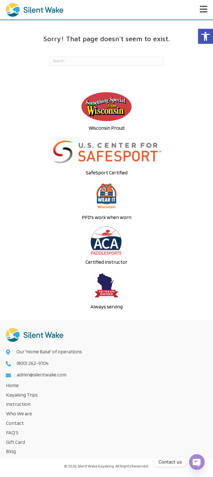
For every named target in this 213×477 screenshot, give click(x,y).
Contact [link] (15, 423)
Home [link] (12, 385)
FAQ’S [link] (12, 432)
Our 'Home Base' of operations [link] (49, 351)
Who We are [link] (19, 413)
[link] (205, 36)
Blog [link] (11, 451)
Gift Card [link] (15, 442)
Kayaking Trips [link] (22, 395)
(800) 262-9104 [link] (33, 363)
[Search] (106, 61)
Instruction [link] (18, 404)
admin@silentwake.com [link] (41, 375)
